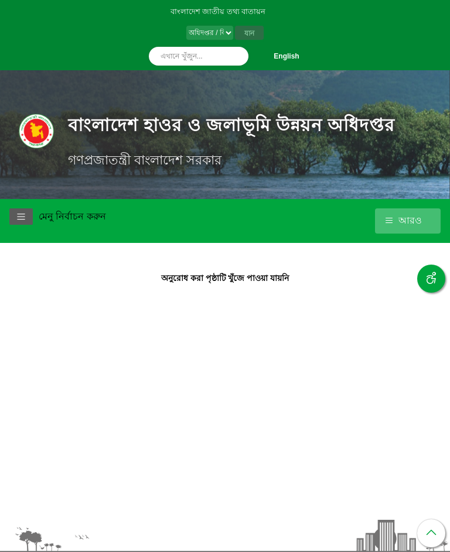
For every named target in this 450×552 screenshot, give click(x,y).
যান (249, 33)
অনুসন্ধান (236, 56)
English (286, 56)
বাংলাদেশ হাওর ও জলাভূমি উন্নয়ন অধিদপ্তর (231, 125)
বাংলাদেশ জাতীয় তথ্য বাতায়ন (218, 11)
